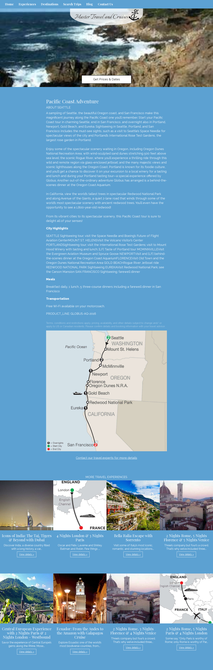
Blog (89, 4)
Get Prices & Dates (106, 79)
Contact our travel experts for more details (106, 458)
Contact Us (105, 4)
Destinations (49, 4)
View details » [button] (26, 554)
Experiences (27, 4)
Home (9, 4)
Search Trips (72, 4)
